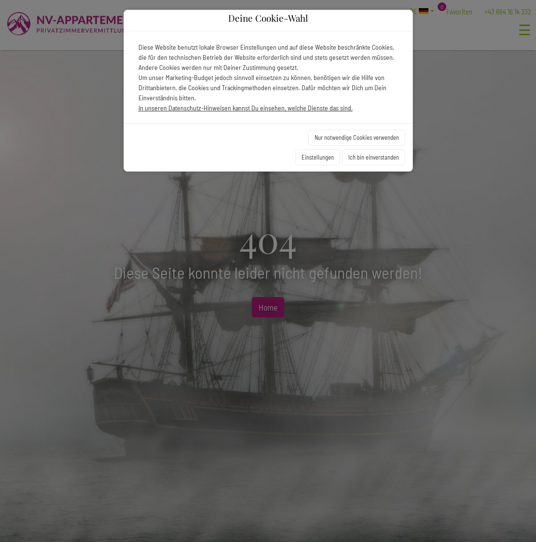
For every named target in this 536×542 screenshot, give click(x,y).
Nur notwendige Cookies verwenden (357, 137)
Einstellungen (318, 157)
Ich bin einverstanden (373, 157)
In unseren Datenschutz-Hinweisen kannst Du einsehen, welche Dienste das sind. (245, 108)
